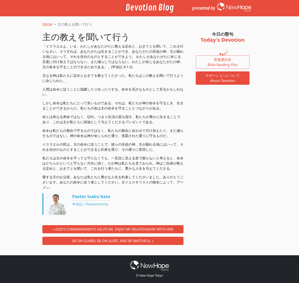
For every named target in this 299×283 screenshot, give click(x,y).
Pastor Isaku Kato (91, 196)
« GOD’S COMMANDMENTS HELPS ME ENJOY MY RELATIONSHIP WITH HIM (112, 229)
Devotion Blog (149, 7)
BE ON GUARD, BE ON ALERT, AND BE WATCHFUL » (113, 240)
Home (47, 24)
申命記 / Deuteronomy (90, 204)
